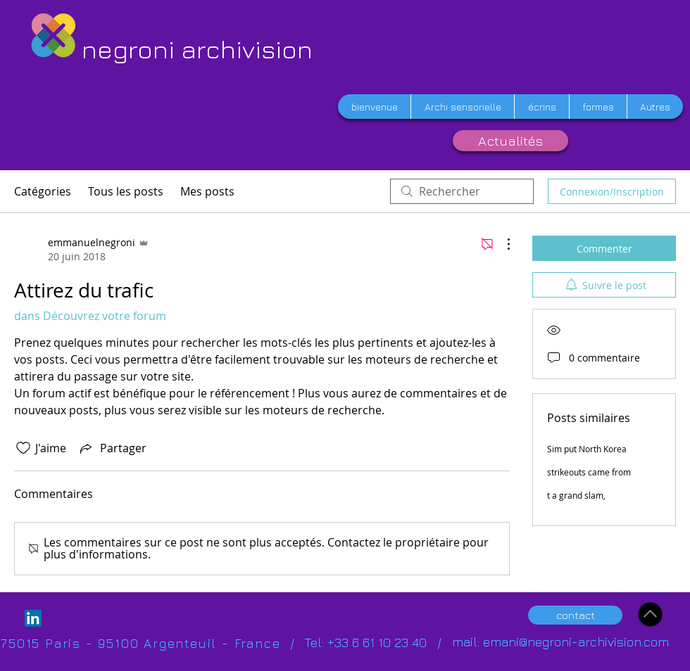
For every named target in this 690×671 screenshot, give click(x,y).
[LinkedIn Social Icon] (33, 618)
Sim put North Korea (587, 448)
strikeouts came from (589, 472)
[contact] (575, 615)
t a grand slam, (576, 495)
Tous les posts (125, 191)
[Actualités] (510, 140)
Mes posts (207, 191)
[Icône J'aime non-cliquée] (23, 448)
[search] (462, 191)
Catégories (42, 191)
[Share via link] (111, 448)
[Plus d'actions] (501, 244)
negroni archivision (197, 49)
